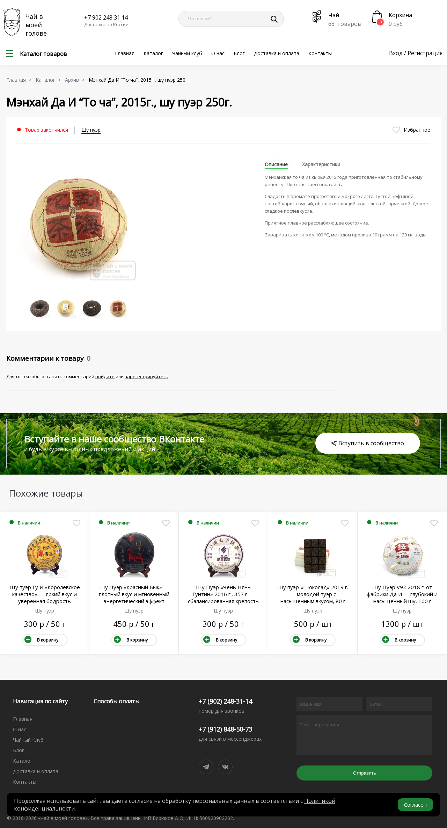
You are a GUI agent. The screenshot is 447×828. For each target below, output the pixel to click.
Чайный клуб (187, 53)
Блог (239, 53)
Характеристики (321, 164)
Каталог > (50, 79)
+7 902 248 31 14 (106, 17)
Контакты (320, 53)
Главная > (20, 79)
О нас (218, 53)
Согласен (415, 804)
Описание (276, 164)
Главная (124, 53)
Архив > (76, 79)
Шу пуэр (91, 129)
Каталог (153, 53)
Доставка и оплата (276, 53)
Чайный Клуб (28, 740)
